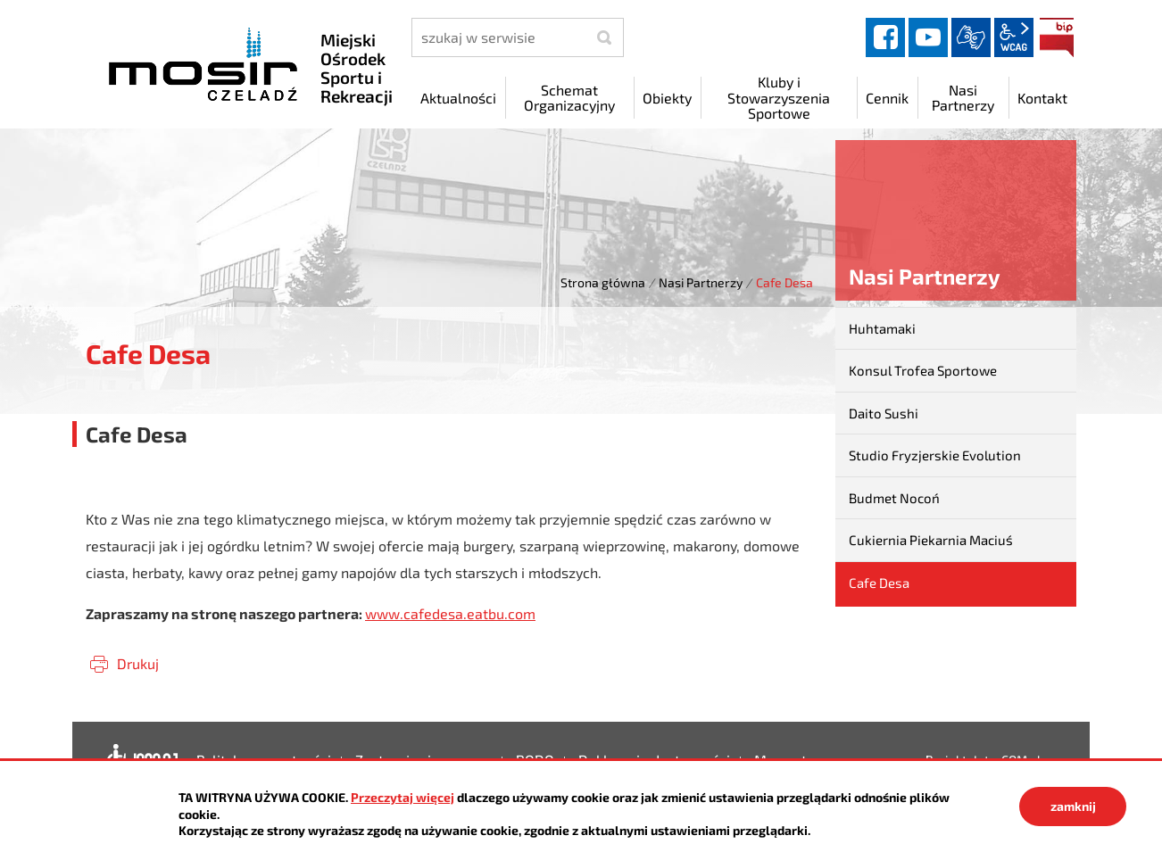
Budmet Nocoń (894, 498)
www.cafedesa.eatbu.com (450, 613)
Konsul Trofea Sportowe (923, 370)
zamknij (1073, 806)
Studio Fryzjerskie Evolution (935, 455)
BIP (1056, 37)
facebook (885, 37)
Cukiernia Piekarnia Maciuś (931, 540)
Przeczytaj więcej (402, 797)
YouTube (928, 37)
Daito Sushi (883, 413)
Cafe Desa (879, 583)
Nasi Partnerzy (701, 282)
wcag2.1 (1013, 37)
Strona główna (602, 282)
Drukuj (138, 663)
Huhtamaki (882, 328)
